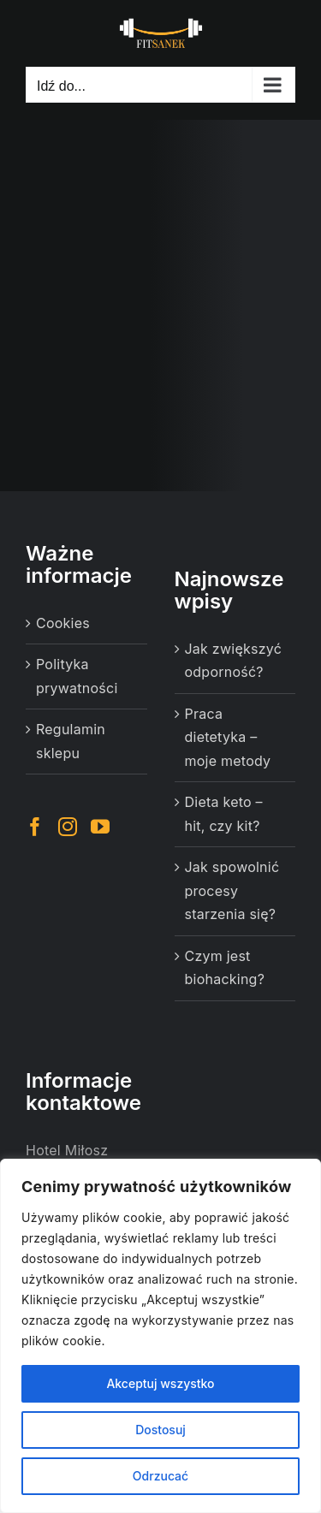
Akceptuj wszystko (160, 1383)
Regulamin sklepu (70, 741)
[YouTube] (100, 826)
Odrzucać (160, 1475)
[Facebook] (35, 826)
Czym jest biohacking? (225, 967)
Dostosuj (160, 1429)
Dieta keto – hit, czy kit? (224, 813)
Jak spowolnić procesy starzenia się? (232, 890)
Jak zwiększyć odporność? (233, 660)
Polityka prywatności (77, 676)
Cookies (63, 623)
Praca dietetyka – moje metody (228, 737)
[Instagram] (67, 826)
